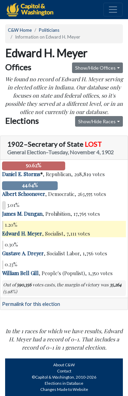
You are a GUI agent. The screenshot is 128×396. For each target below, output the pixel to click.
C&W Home (20, 30)
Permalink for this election (31, 304)
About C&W (64, 364)
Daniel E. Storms (21, 174)
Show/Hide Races (97, 121)
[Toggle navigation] (113, 9)
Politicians (49, 30)
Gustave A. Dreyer (23, 253)
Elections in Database (64, 383)
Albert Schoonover (23, 193)
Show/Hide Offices (95, 68)
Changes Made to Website (64, 389)
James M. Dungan (22, 213)
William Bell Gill (20, 273)
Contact (64, 370)
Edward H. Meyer (22, 233)
